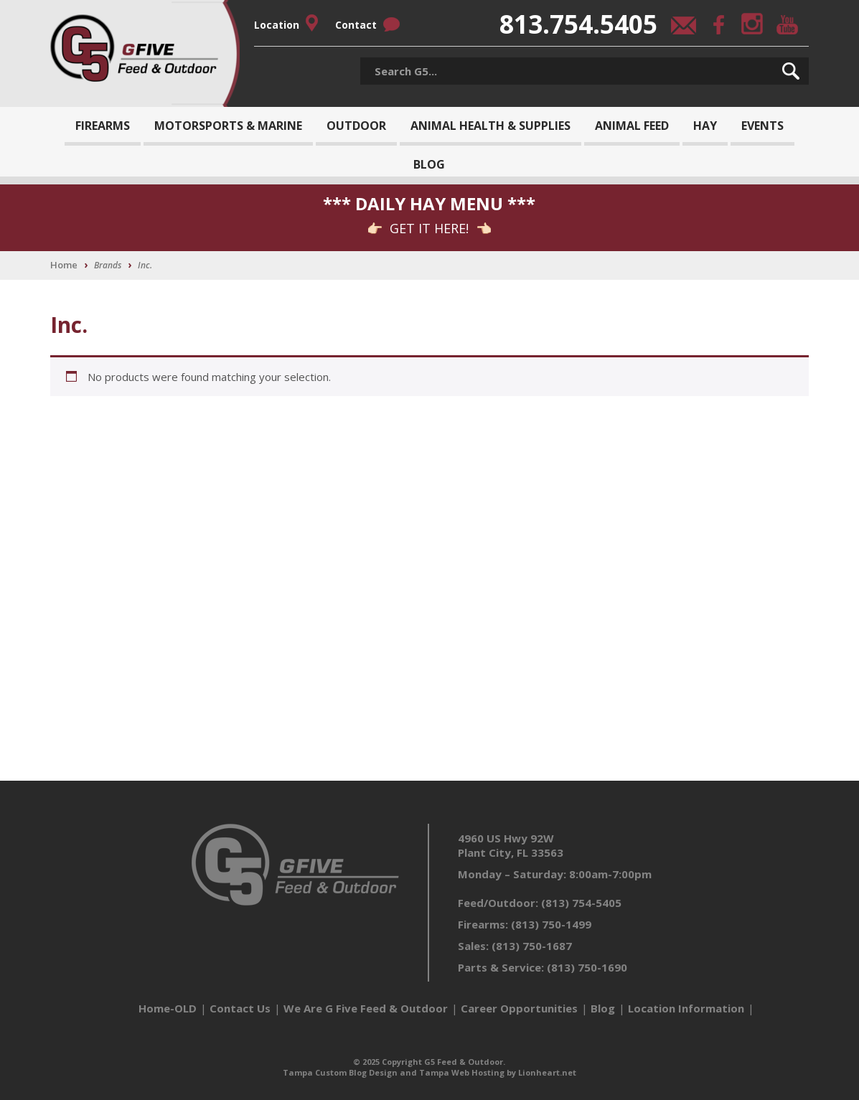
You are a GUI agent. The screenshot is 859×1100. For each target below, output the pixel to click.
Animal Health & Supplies (490, 125)
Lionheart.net (547, 1072)
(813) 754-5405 (581, 902)
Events (762, 125)
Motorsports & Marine (228, 125)
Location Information (686, 1008)
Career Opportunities (519, 1008)
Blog (429, 164)
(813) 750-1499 (551, 924)
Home (64, 264)
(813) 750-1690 (587, 967)
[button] (791, 71)
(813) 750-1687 (532, 946)
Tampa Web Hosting (461, 1072)
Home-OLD (168, 1008)
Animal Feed (632, 125)
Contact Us (240, 1008)
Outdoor (356, 125)
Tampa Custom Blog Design (340, 1072)
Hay (705, 125)
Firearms (102, 125)
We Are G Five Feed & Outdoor (365, 1008)
